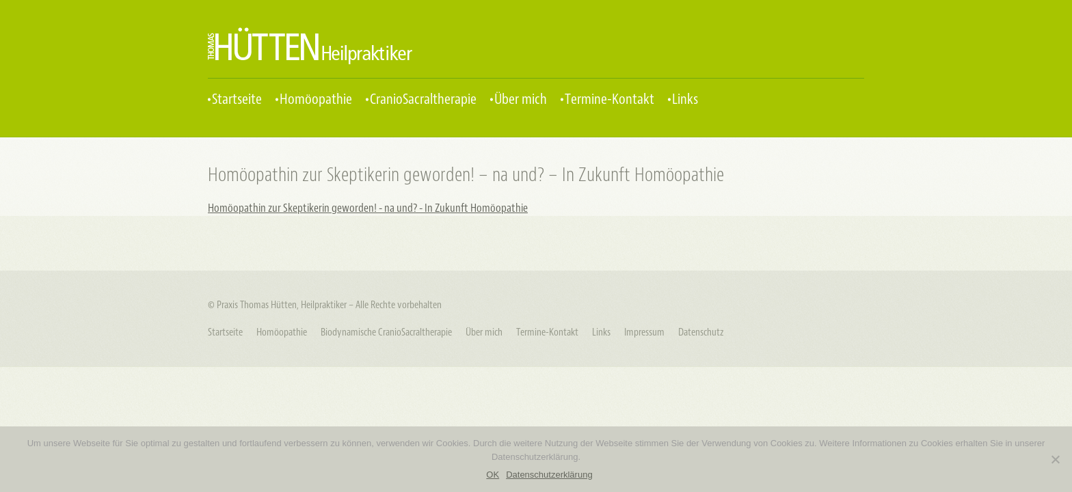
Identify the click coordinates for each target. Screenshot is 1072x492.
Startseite (237, 99)
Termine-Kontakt (609, 99)
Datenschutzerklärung (549, 474)
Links (685, 99)
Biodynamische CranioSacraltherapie (386, 332)
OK (492, 474)
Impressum (644, 332)
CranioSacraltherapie (423, 99)
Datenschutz (701, 332)
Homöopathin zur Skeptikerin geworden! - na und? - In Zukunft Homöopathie (368, 208)
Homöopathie (316, 99)
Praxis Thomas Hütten (310, 45)
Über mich (520, 99)
